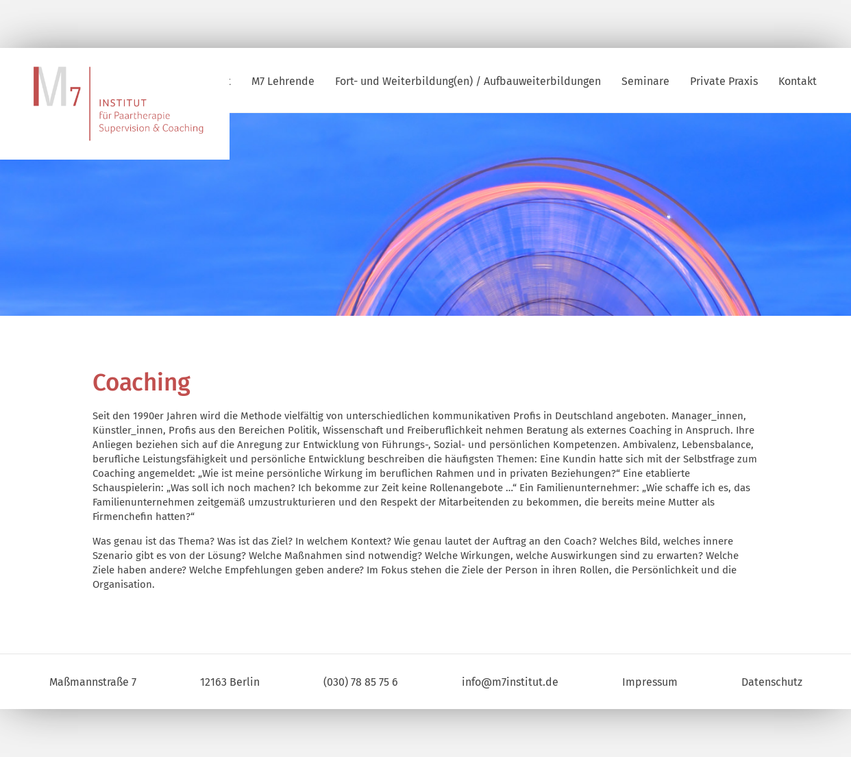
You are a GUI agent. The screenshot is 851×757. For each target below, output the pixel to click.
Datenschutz (771, 681)
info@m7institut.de (510, 681)
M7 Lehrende (282, 81)
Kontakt (797, 81)
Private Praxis (724, 81)
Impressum (650, 681)
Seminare (645, 81)
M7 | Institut (130, 104)
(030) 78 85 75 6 (360, 681)
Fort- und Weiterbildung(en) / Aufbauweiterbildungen (468, 81)
